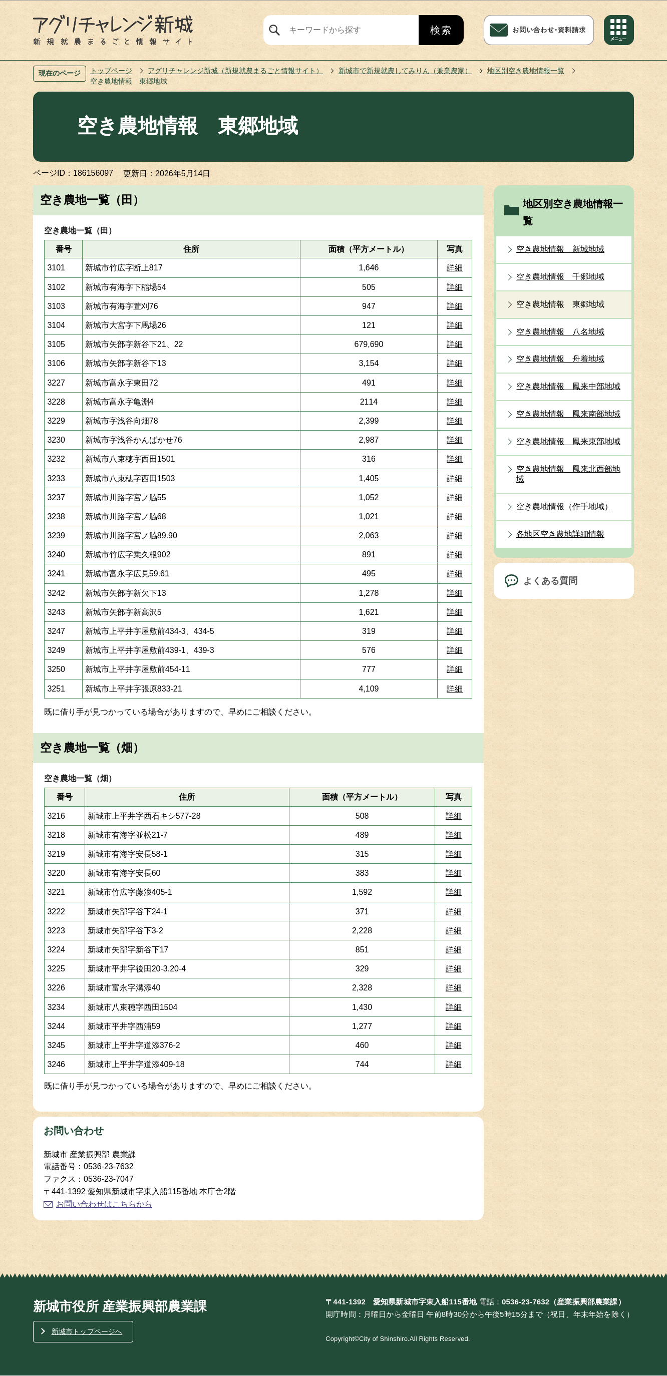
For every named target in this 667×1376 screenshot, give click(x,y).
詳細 (455, 267)
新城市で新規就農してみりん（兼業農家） (405, 71)
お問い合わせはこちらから (104, 1204)
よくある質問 (550, 581)
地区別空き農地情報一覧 (525, 71)
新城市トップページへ (87, 1331)
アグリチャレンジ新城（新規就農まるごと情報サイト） (235, 71)
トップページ (111, 71)
